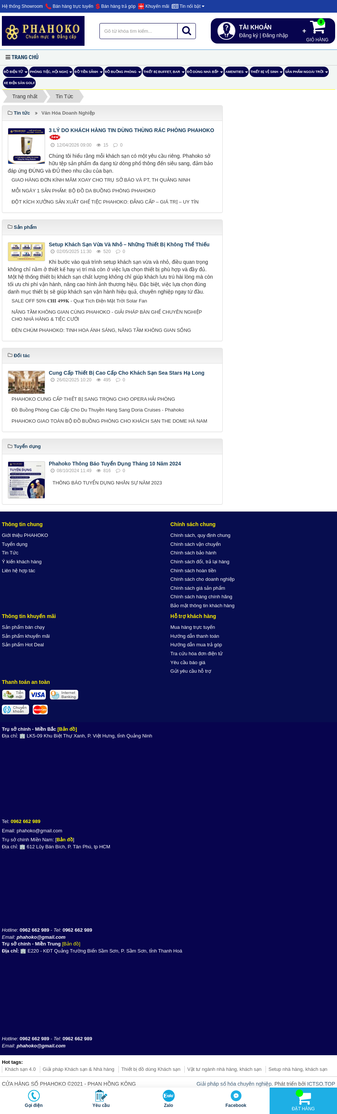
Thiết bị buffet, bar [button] (164, 73)
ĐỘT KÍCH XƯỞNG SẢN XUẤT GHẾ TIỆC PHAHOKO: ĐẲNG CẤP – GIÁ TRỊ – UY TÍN (105, 202)
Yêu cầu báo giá (188, 662)
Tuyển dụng (15, 544)
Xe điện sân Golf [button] (19, 83)
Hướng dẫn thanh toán (195, 636)
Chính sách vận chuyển (196, 544)
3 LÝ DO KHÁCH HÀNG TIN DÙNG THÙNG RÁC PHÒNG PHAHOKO (131, 130)
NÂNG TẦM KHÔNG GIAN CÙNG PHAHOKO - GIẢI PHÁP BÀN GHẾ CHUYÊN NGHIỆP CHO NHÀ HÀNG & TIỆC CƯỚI (107, 315)
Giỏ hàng (317, 30)
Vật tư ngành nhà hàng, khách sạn (224, 1069)
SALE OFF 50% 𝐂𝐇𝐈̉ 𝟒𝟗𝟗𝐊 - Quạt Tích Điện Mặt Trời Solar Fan (79, 301)
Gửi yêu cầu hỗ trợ (191, 671)
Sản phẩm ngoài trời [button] (306, 73)
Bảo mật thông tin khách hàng (203, 605)
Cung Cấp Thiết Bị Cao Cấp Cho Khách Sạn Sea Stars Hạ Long (126, 373)
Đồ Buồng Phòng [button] (123, 73)
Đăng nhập (275, 35)
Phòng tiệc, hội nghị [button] (51, 73)
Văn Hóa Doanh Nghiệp (68, 113)
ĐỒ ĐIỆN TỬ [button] (16, 73)
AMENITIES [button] (236, 73)
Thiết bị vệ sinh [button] (266, 73)
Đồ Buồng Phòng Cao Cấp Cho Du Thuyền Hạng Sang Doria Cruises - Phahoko (98, 410)
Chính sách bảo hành (193, 553)
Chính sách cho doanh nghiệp (203, 579)
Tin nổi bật (188, 6)
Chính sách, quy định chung (201, 535)
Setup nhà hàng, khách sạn (297, 1069)
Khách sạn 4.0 (20, 1069)
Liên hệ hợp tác (18, 570)
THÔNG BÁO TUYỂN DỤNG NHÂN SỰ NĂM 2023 (107, 483)
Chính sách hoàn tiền (193, 570)
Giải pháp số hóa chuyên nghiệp (234, 1084)
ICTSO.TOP (321, 1084)
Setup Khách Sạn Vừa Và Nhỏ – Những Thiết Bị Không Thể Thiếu (129, 244)
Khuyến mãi (153, 6)
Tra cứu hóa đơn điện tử (197, 653)
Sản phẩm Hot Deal (23, 644)
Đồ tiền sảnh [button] (88, 73)
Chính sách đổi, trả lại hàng (200, 561)
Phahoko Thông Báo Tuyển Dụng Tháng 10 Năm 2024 (115, 464)
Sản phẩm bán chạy (23, 627)
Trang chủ (25, 57)
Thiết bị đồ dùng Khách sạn (151, 1069)
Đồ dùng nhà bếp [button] (205, 73)
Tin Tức (10, 553)
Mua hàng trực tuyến (193, 627)
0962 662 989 (26, 821)
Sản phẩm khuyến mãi (26, 636)
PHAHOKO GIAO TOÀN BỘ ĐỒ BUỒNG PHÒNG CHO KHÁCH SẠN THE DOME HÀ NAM (109, 421)
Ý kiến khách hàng (22, 561)
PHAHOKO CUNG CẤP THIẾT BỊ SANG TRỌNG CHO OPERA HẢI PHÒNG (93, 399)
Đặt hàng (303, 1100)
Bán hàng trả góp (116, 6)
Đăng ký (248, 35)
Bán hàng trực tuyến (69, 6)
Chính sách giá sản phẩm (198, 588)
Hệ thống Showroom (22, 6)
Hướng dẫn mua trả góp (196, 644)
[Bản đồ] (67, 729)
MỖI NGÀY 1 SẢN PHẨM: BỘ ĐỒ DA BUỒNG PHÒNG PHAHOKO (84, 190)
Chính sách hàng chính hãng (201, 596)
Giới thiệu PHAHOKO (25, 535)
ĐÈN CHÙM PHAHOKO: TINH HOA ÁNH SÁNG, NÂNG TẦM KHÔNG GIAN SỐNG (101, 330)
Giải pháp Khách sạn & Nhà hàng (79, 1069)
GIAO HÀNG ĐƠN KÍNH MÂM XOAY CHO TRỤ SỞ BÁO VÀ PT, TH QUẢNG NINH (101, 180)
